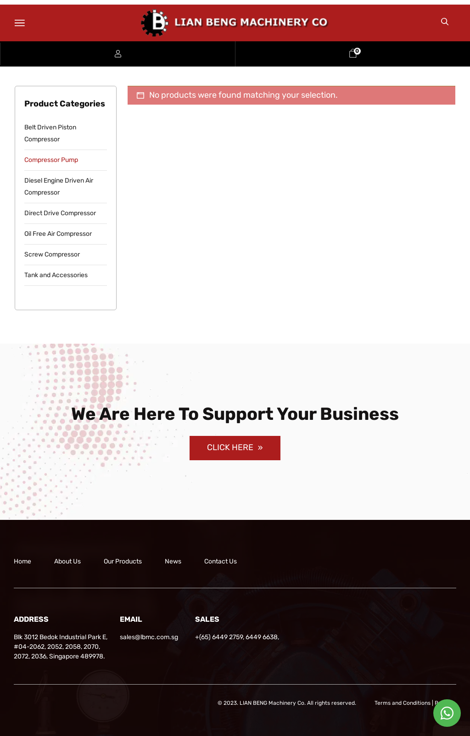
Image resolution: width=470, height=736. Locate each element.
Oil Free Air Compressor (58, 234)
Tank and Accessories (56, 275)
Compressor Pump (51, 160)
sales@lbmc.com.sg (149, 637)
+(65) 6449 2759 (219, 637)
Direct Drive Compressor (60, 213)
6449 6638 (262, 637)
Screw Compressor (52, 254)
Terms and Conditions (403, 703)
